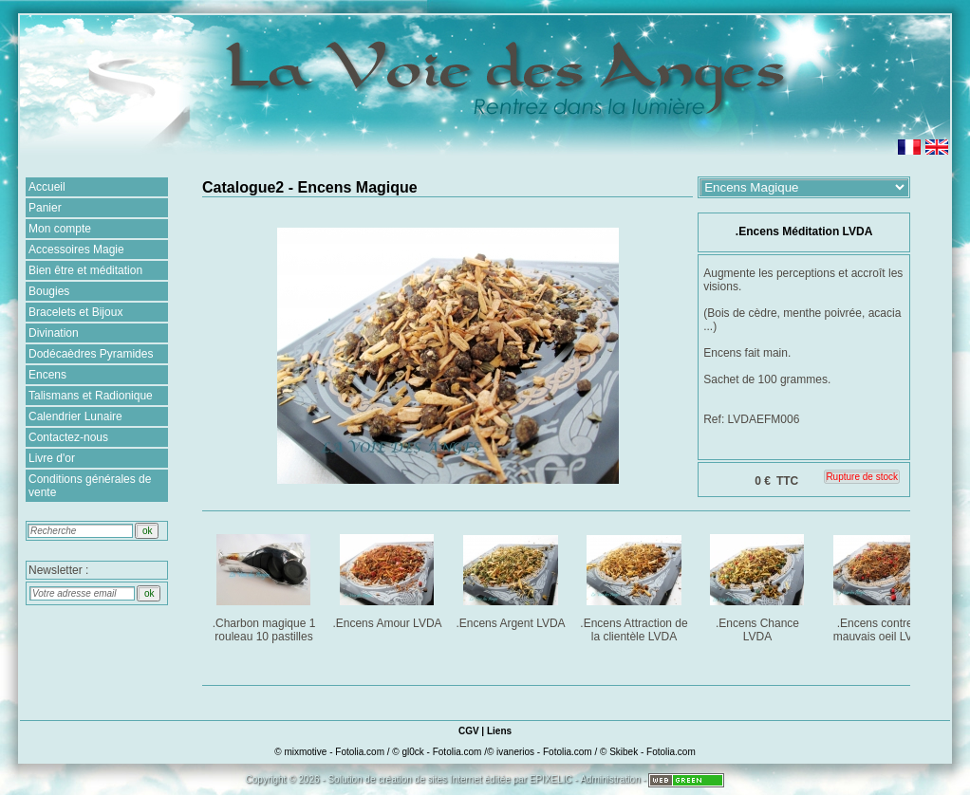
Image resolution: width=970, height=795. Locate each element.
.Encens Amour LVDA (388, 578)
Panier (45, 207)
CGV (468, 731)
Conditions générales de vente (89, 485)
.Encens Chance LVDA (758, 585)
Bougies (48, 291)
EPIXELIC (551, 779)
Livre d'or (51, 458)
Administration (610, 779)
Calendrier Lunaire (75, 416)
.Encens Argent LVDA (512, 578)
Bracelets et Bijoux (75, 312)
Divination (53, 333)
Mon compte (59, 228)
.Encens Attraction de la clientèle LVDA (635, 585)
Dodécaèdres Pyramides (90, 354)
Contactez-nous (68, 437)
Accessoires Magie (76, 249)
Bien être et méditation (85, 270)
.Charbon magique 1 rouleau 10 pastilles (265, 585)
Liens (499, 731)
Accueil (46, 187)
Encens (47, 374)
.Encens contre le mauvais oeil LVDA (882, 585)
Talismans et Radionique (90, 395)
